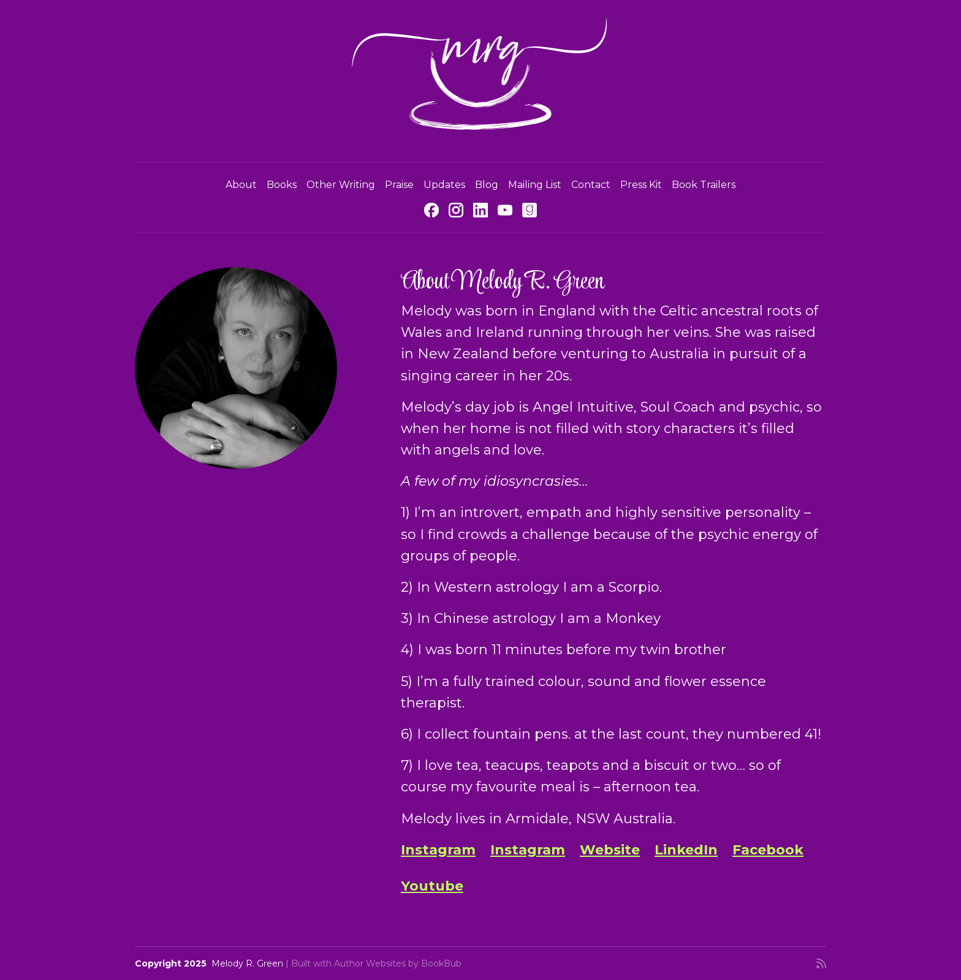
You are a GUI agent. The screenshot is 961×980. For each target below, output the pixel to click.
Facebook (767, 850)
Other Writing (340, 184)
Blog (486, 184)
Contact (590, 184)
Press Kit (641, 184)
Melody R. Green (247, 963)
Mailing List (534, 184)
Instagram (438, 850)
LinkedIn (686, 850)
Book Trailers (703, 184)
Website (610, 850)
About (241, 184)
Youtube (432, 886)
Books (282, 184)
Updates (444, 184)
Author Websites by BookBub (398, 963)
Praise (399, 184)
